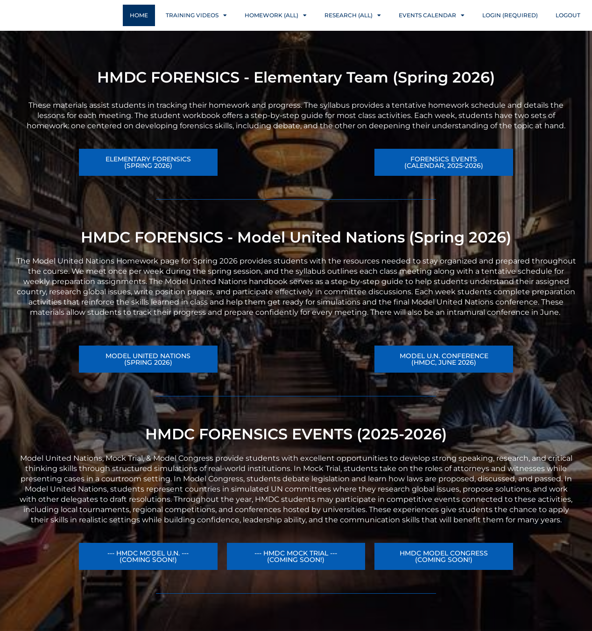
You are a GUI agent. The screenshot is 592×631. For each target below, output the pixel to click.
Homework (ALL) (276, 24)
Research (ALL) (352, 24)
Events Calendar (432, 24)
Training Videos (196, 24)
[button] (443, 377)
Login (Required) (510, 24)
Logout (568, 24)
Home (139, 24)
